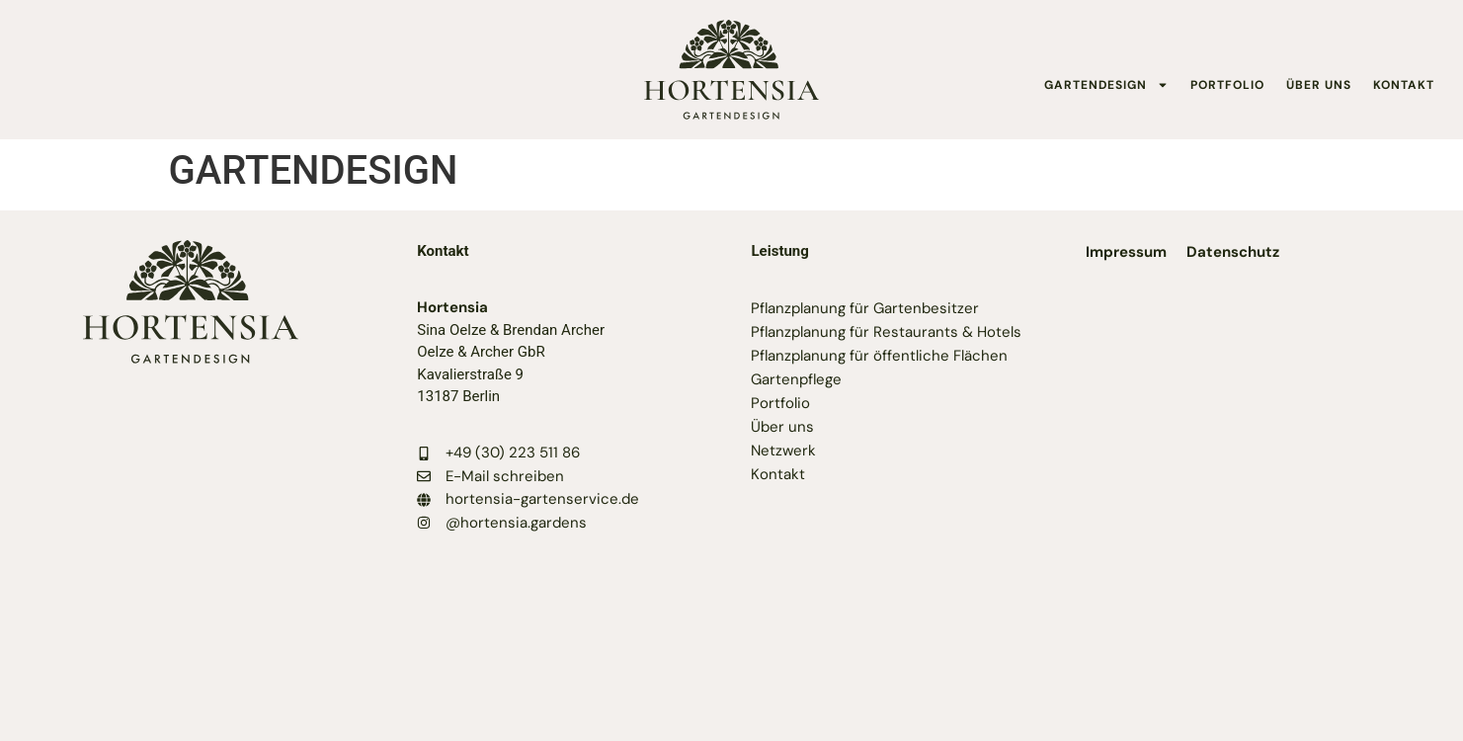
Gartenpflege (796, 379)
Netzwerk (783, 450)
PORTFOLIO (1227, 85)
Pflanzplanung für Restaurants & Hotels (886, 332)
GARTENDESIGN (1106, 85)
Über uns (782, 427)
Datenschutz (1232, 252)
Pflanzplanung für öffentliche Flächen (879, 356)
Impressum (1126, 252)
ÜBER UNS (1318, 85)
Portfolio (780, 403)
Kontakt (778, 474)
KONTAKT (1403, 85)
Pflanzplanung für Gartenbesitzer (865, 308)
